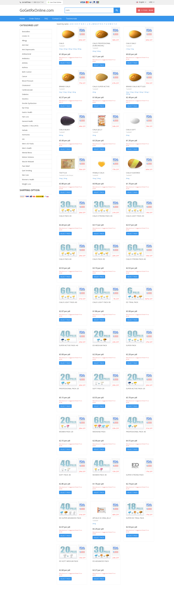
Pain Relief (26, 166)
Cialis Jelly (97, 129)
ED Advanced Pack (101, 561)
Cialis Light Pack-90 (102, 302)
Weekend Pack (99, 431)
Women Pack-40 (100, 475)
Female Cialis (98, 173)
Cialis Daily (131, 43)
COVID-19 (25, 36)
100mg (146, 92)
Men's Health (27, 148)
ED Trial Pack (132, 302)
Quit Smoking (27, 170)
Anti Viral (25, 45)
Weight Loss (26, 184)
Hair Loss (25, 117)
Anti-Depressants (28, 49)
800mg (61, 135)
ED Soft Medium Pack (68, 561)
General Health (27, 121)
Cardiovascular (27, 90)
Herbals (25, 130)
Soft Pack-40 (65, 475)
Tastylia (63, 173)
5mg (132, 49)
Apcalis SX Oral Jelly (102, 518)
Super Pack (131, 345)
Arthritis (25, 63)
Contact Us (57, 18)
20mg (65, 49)
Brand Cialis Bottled (135, 86)
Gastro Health (27, 112)
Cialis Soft (131, 129)
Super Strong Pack (135, 475)
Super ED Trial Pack (135, 518)
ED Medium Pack (100, 345)
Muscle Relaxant (28, 161)
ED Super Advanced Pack (70, 518)
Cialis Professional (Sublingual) (101, 44)
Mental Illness (27, 153)
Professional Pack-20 (69, 388)
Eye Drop (25, 108)
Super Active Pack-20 (135, 388)
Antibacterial (26, 54)
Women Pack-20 (66, 431)
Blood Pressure (27, 81)
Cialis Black (64, 129)
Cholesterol (26, 85)
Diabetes (25, 94)
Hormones (26, 135)
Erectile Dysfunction (29, 103)
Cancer (24, 76)
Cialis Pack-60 (65, 259)
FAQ (46, 18)
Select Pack (65, 63)
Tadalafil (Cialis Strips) (66, 175)
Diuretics (25, 99)
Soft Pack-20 (98, 388)
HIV (23, 139)
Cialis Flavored (133, 173)
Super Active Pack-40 (68, 345)
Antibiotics (26, 58)
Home (22, 18)
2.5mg (128, 49)
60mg (74, 49)
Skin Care (25, 175)
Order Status (34, 18)
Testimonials (71, 18)
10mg (60, 49)
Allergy (24, 40)
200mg (128, 94)
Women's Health (28, 179)
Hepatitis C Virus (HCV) (30, 126)
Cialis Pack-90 (99, 259)
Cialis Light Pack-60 (68, 302)
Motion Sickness (28, 157)
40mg (70, 49)
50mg (141, 92)
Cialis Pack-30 (65, 216)
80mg (79, 49)
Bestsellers (26, 31)
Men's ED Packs (28, 144)
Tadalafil (62, 46)
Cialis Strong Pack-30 (102, 216)
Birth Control (26, 72)
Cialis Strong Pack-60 (136, 259)
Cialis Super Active (101, 86)
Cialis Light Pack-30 (135, 216)
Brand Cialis (64, 86)
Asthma (25, 67)
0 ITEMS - (147, 10)
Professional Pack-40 (136, 431)
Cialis (61, 43)
